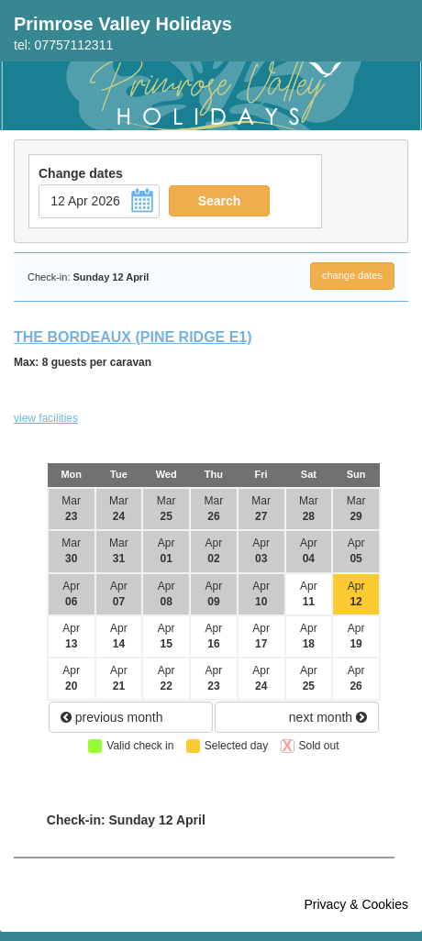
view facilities (46, 418)
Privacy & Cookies (356, 904)
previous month (112, 717)
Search (219, 201)
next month (328, 717)
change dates (352, 275)
